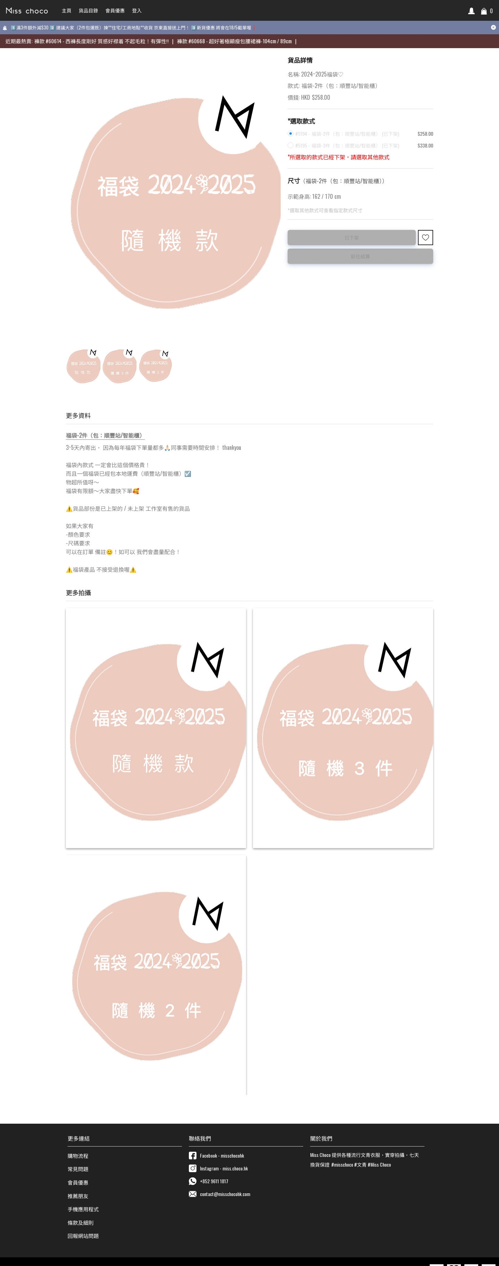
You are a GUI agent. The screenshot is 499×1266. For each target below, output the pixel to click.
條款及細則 (81, 1222)
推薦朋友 (78, 1196)
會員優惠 (78, 1182)
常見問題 (78, 1169)
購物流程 (78, 1155)
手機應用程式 (83, 1209)
